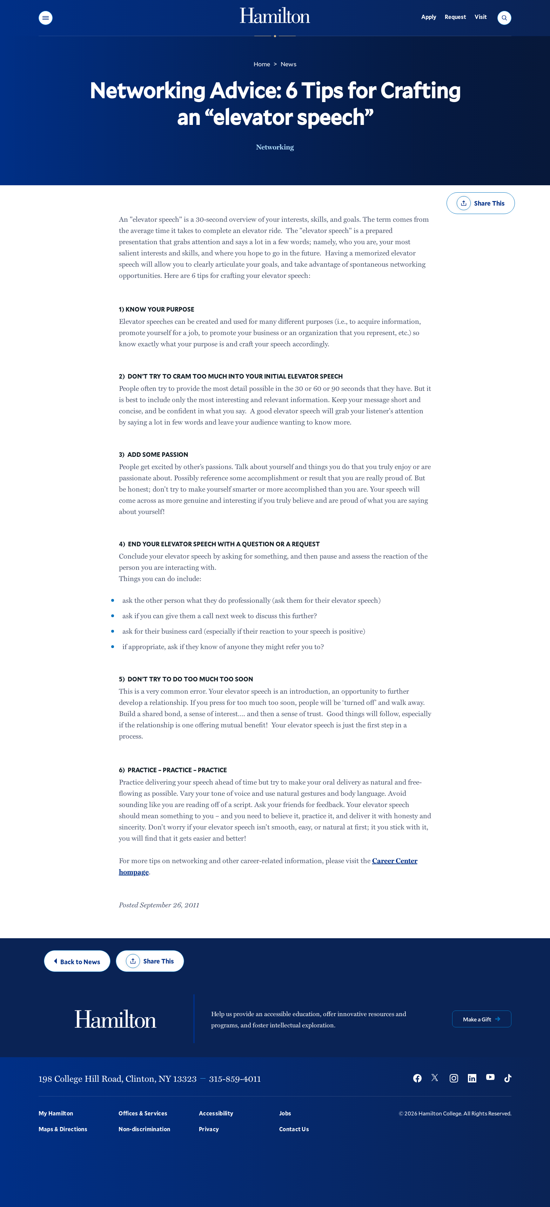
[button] (45, 18)
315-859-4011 (235, 1078)
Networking (275, 146)
